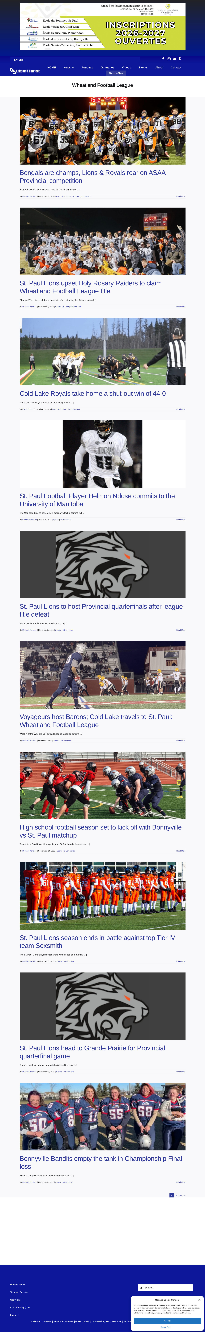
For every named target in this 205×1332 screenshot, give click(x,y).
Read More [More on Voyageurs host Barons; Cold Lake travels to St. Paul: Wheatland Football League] (180, 740)
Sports (68, 196)
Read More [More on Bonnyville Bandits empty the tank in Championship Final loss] (180, 1182)
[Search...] (165, 1287)
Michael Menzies (29, 196)
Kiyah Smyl (27, 409)
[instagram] (169, 58)
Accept (167, 1321)
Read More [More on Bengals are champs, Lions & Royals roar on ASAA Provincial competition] (180, 196)
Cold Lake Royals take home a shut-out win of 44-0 (93, 393)
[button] (199, 1300)
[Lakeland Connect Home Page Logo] (24, 68)
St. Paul (75, 196)
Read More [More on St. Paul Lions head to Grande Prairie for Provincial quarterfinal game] (180, 1072)
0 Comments (86, 196)
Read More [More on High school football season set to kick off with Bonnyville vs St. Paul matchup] (180, 851)
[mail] (174, 58)
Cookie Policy (165, 1327)
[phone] (180, 58)
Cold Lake (60, 196)
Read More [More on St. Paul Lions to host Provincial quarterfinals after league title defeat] (180, 630)
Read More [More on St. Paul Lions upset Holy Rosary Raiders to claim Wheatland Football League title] (180, 307)
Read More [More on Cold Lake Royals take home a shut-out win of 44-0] (180, 409)
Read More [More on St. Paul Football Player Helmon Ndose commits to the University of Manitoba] (180, 520)
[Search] (141, 1287)
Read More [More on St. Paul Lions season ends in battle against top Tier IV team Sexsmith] (180, 961)
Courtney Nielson (29, 520)
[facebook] (163, 58)
